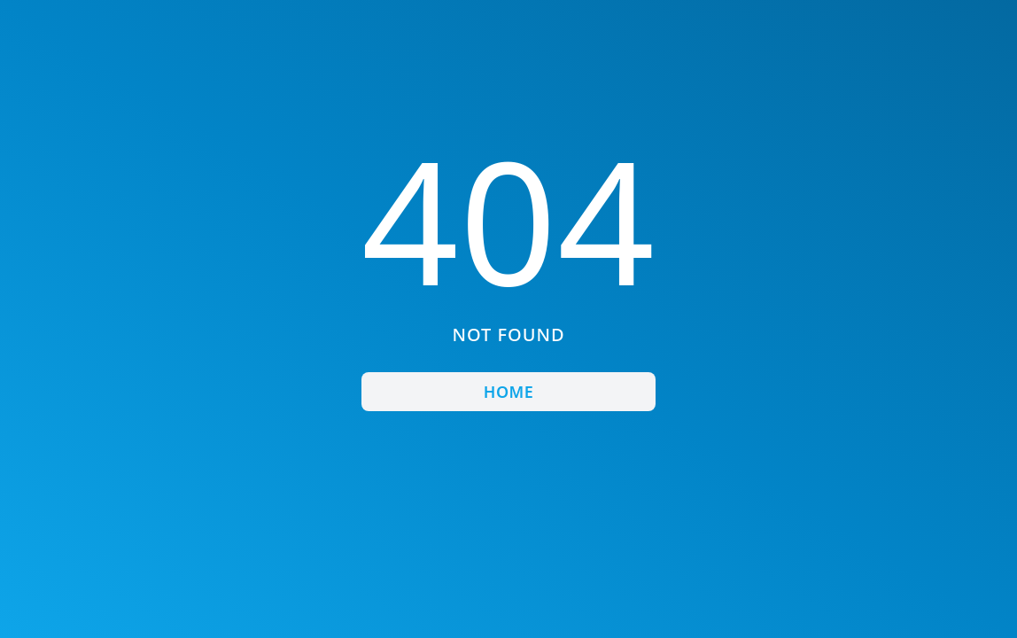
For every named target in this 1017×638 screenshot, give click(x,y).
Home (508, 391)
